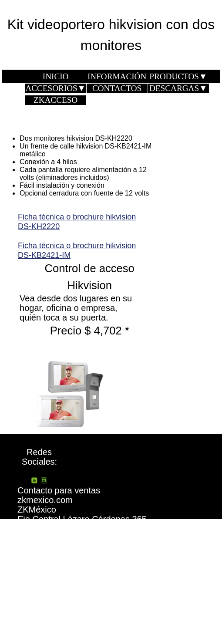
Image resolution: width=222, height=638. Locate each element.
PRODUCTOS (178, 76)
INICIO (56, 76)
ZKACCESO (55, 100)
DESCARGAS (178, 88)
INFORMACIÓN (116, 76)
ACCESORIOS (55, 88)
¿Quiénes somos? (167, 566)
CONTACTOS (116, 88)
